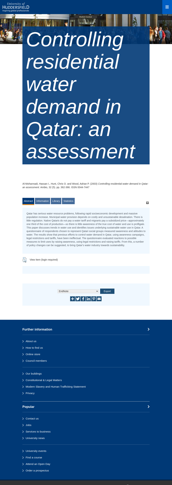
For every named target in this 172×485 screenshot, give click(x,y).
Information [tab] (42, 201)
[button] (24, 259)
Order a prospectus (37, 470)
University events (36, 450)
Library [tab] (56, 201)
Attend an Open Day (38, 463)
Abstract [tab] (28, 201)
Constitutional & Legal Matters (44, 380)
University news (35, 438)
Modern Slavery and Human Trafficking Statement (56, 386)
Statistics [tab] (68, 201)
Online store (33, 354)
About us (31, 341)
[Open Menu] (167, 7)
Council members (36, 360)
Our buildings (34, 373)
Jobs (28, 425)
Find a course (34, 457)
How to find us (34, 347)
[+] (147, 202)
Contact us (32, 418)
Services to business (38, 431)
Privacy (30, 393)
